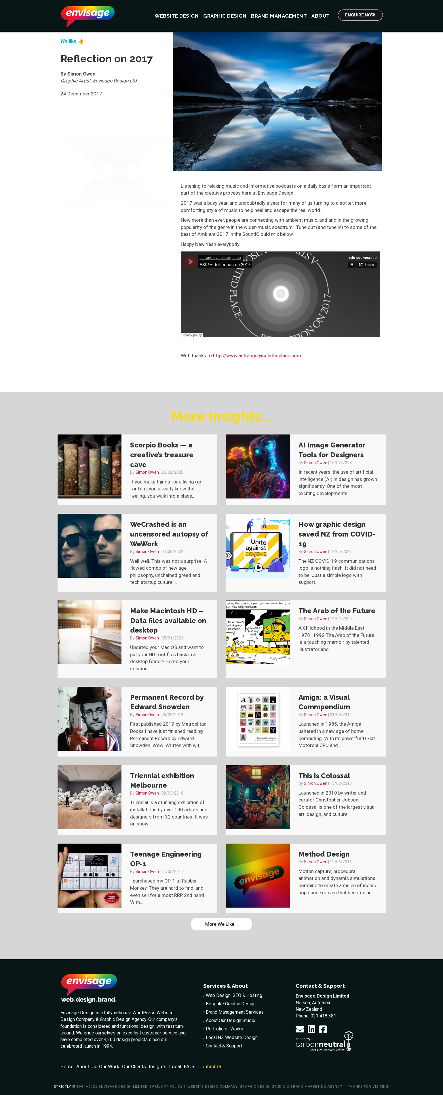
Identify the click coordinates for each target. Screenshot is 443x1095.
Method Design (323, 854)
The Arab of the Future (336, 611)
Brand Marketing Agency (316, 1087)
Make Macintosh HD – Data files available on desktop (168, 620)
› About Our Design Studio (229, 1020)
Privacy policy (167, 1087)
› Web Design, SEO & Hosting (232, 995)
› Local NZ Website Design (230, 1037)
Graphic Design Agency (123, 1019)
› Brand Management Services (233, 1012)
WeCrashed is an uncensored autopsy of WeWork (169, 534)
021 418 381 (323, 1016)
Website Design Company (212, 1087)
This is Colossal (324, 776)
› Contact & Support (222, 1046)
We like (68, 41)
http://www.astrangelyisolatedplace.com (257, 355)
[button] (300, 1029)
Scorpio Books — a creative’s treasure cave (161, 455)
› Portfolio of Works (223, 1029)
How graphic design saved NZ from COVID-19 (336, 534)
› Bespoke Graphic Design (229, 1003)
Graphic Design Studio (263, 1087)
